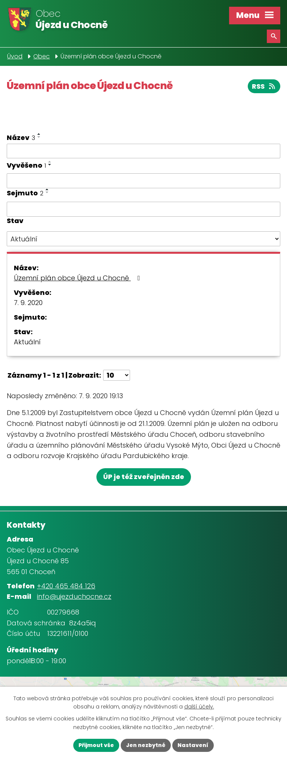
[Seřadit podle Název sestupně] (39, 136)
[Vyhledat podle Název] (143, 151)
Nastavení (193, 745)
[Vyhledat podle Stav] (143, 238)
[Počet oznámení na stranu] (116, 375)
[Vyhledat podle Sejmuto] (143, 209)
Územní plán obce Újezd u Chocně (78, 278)
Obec (41, 56)
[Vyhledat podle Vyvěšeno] (143, 180)
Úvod (14, 56)
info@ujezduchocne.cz (74, 596)
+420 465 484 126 (66, 586)
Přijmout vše (96, 745)
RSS (264, 86)
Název (21, 137)
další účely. (199, 707)
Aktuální (27, 342)
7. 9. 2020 (28, 302)
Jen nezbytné (146, 745)
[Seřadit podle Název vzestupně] (39, 133)
